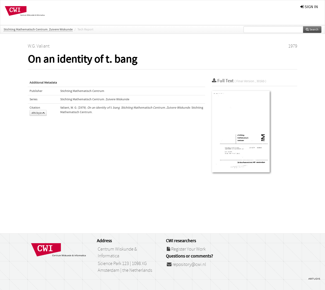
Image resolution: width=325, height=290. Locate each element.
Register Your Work (186, 249)
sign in (309, 7)
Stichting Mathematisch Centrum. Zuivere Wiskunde (38, 29)
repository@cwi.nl (186, 264)
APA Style (38, 112)
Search (312, 29)
